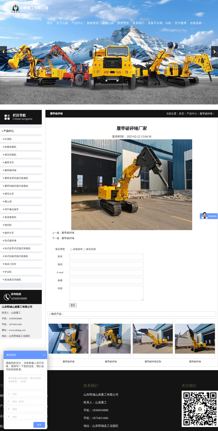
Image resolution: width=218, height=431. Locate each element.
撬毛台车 (9, 193)
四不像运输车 (12, 209)
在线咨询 (77, 249)
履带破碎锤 (10, 170)
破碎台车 (9, 232)
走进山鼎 (108, 23)
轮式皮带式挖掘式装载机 (18, 248)
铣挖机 (8, 225)
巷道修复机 (10, 217)
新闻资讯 (92, 23)
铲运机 (8, 271)
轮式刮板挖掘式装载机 (16, 256)
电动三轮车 (10, 264)
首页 (50, 23)
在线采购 (196, 23)
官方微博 (180, 23)
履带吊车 (9, 162)
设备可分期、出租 (159, 23)
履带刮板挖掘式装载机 (16, 186)
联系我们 (138, 23)
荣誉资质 (123, 23)
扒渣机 (8, 139)
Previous (3, 51)
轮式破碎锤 (10, 240)
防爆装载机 (10, 146)
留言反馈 (91, 249)
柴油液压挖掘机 (13, 279)
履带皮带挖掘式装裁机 (16, 178)
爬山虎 (8, 201)
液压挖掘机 (10, 154)
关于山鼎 (62, 23)
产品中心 (77, 23)
